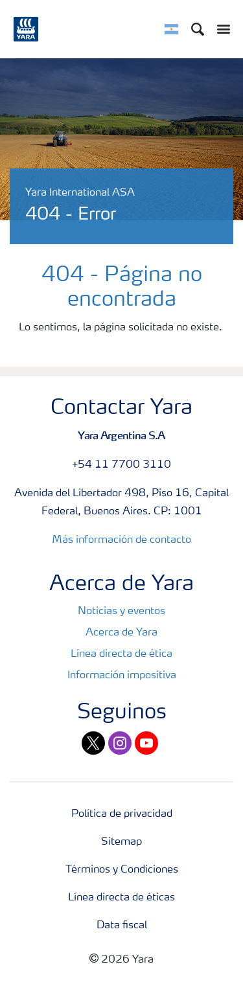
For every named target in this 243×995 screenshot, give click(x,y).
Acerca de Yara (121, 633)
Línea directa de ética (121, 654)
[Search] (198, 29)
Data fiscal (122, 926)
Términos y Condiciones (121, 870)
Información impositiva (121, 675)
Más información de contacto (121, 540)
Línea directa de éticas (121, 898)
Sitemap (121, 842)
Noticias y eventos (121, 611)
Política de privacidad (121, 814)
